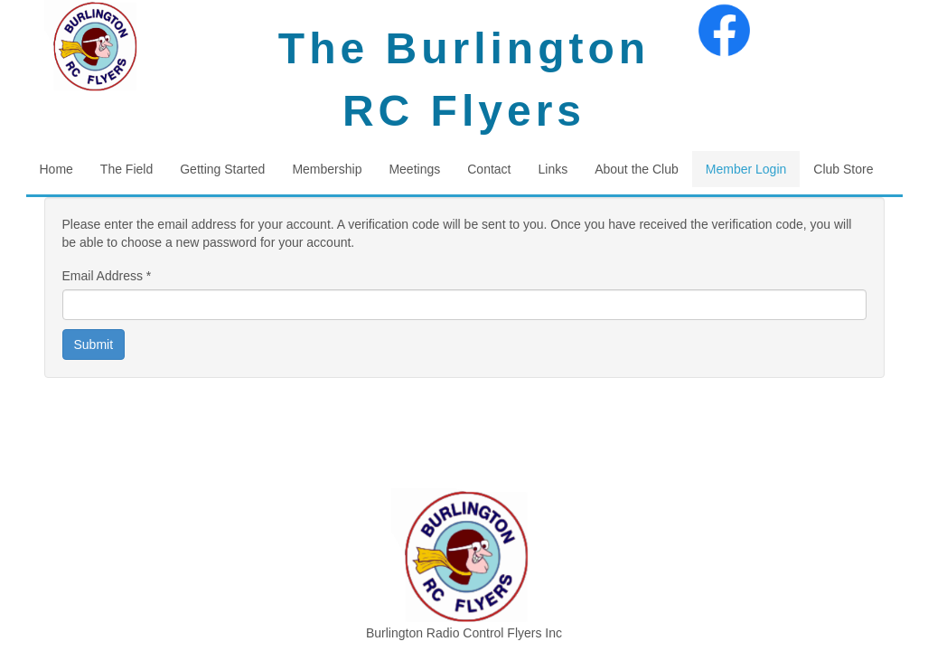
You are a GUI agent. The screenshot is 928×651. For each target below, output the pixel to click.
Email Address (107, 276)
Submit (94, 344)
